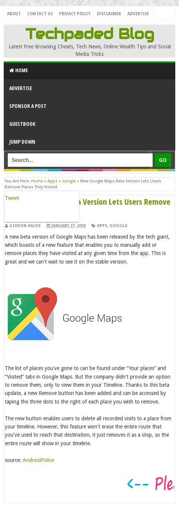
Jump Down (22, 141)
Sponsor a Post (27, 105)
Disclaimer (109, 13)
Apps (102, 225)
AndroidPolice (38, 460)
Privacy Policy (75, 13)
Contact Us (40, 13)
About (14, 13)
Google (118, 225)
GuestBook (22, 123)
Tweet (12, 198)
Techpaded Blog (89, 34)
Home (18, 70)
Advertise (138, 13)
